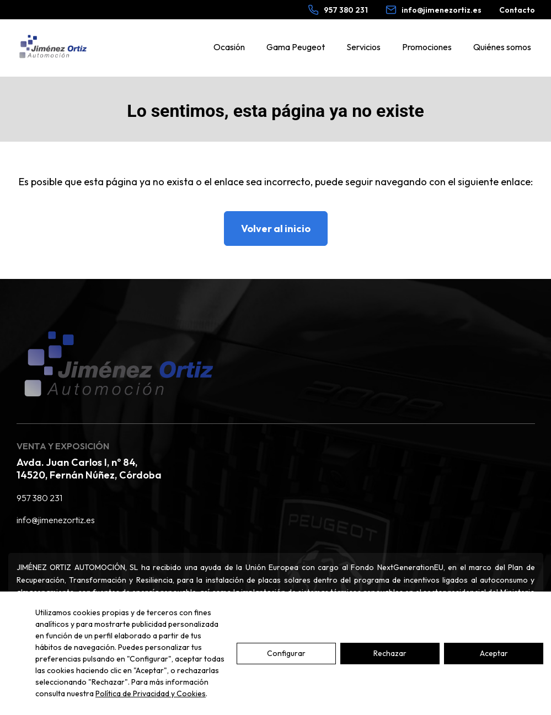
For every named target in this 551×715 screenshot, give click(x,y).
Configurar (286, 653)
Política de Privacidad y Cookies (150, 693)
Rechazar (389, 653)
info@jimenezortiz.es (56, 519)
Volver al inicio (276, 228)
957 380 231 (39, 497)
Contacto (517, 10)
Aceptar (494, 653)
